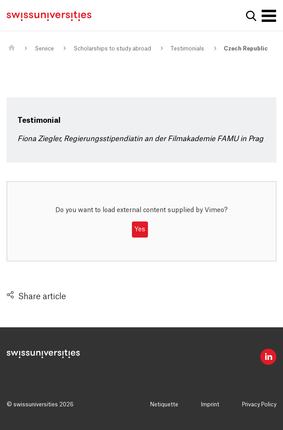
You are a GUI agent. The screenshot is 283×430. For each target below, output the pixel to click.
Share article (42, 296)
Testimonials (187, 48)
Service (44, 48)
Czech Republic (246, 48)
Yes (140, 229)
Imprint (210, 404)
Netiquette (164, 404)
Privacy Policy (259, 404)
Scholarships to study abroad (112, 48)
